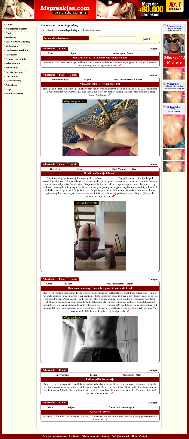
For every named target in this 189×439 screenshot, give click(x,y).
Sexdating (10, 37)
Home (8, 24)
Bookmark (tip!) (13, 93)
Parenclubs (10, 54)
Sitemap (105, 436)
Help (7, 89)
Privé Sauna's (12, 63)
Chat (7, 33)
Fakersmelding (12, 80)
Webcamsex (12, 46)
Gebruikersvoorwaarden (55, 436)
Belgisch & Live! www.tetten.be (174, 29)
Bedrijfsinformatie (121, 436)
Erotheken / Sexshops (16, 50)
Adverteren (10, 84)
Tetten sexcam (172, 26)
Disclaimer (74, 436)
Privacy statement (90, 436)
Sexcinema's (11, 67)
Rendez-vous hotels (15, 59)
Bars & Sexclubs (13, 72)
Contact (143, 436)
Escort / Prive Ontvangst (17, 41)
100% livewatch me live (174, 110)
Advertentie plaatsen (15, 28)
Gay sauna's (11, 76)
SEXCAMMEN (171, 107)
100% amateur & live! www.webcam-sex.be (174, 87)
